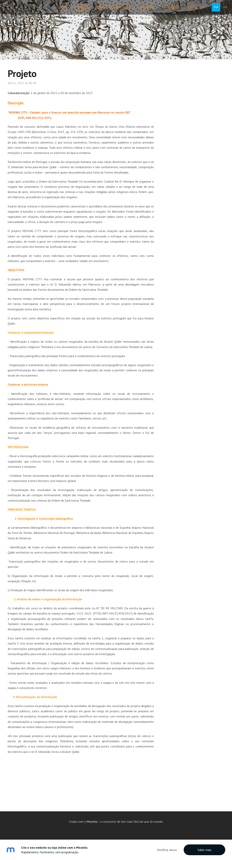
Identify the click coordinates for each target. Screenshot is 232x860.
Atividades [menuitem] (165, 9)
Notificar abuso (167, 850)
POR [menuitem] (211, 9)
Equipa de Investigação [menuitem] (108, 9)
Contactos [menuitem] (190, 9)
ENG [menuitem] (220, 9)
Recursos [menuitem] (142, 9)
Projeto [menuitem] (76, 9)
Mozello (92, 821)
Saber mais (204, 850)
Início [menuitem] (58, 9)
